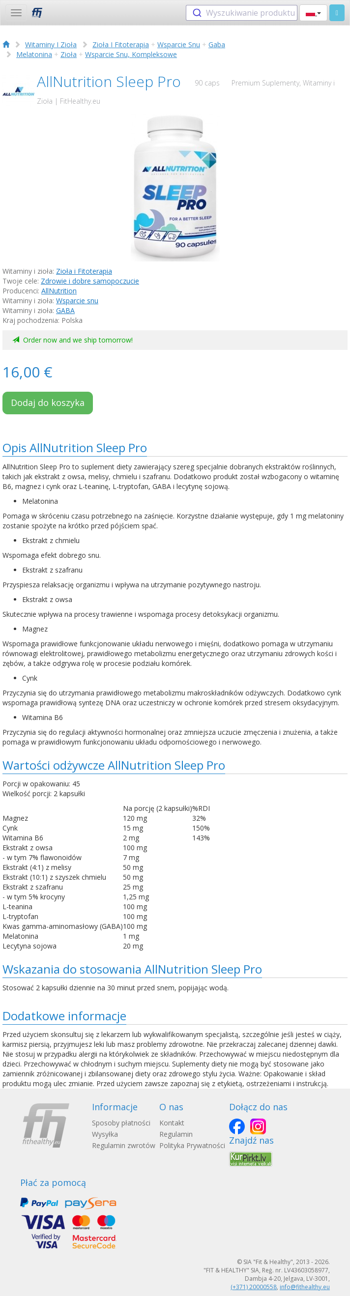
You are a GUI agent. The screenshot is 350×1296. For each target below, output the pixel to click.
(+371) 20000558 (254, 1287)
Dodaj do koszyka (48, 402)
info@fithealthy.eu (305, 1287)
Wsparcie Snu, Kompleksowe (131, 54)
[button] (313, 12)
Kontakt (171, 1122)
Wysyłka (105, 1134)
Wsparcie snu (77, 300)
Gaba (216, 44)
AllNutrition (59, 290)
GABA (65, 310)
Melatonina (34, 54)
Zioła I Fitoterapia (120, 44)
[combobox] (241, 13)
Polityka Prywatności (192, 1145)
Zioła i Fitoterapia (84, 271)
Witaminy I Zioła (51, 44)
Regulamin (176, 1134)
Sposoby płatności (121, 1122)
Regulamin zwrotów (123, 1145)
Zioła (68, 54)
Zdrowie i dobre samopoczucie (90, 281)
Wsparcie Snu (178, 44)
